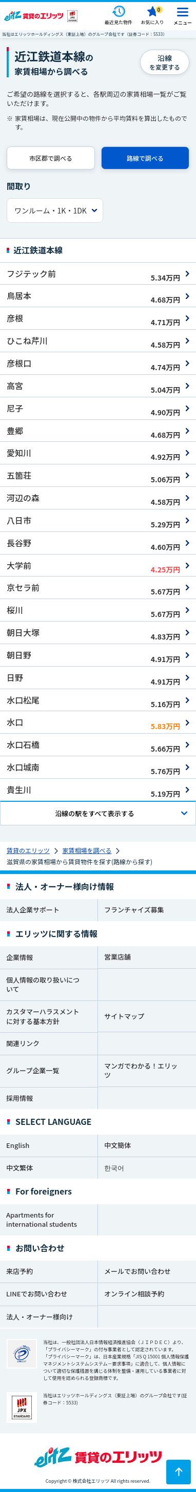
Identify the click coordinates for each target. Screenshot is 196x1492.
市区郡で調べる (50, 158)
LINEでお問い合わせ (37, 1293)
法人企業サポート (33, 909)
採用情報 (19, 1098)
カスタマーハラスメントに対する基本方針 (42, 1016)
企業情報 (19, 957)
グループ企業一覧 (32, 1070)
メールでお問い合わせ (137, 1271)
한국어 (114, 1168)
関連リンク (23, 1043)
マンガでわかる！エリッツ (141, 1070)
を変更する (164, 62)
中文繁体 (19, 1168)
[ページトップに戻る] (178, 1472)
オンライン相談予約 (134, 1293)
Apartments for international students (41, 1219)
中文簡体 (117, 1145)
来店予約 (19, 1271)
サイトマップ (124, 1016)
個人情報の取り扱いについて (43, 984)
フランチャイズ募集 (134, 909)
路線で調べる (145, 158)
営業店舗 (117, 957)
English (17, 1145)
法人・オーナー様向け (39, 1317)
